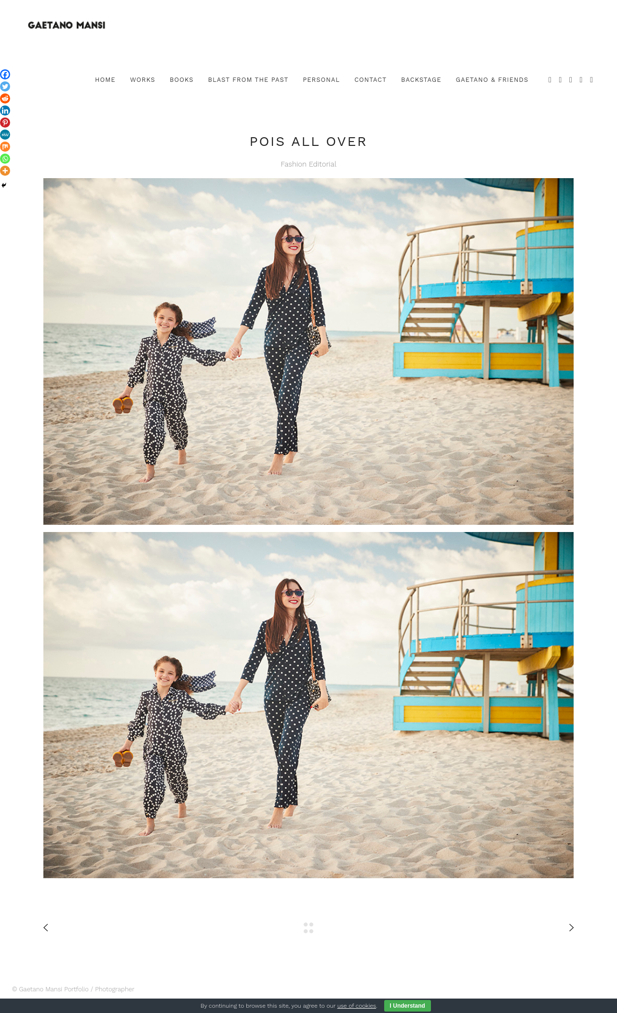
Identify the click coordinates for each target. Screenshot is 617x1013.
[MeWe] (5, 135)
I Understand (407, 1005)
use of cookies (356, 1005)
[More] (5, 171)
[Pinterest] (5, 122)
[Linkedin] (5, 110)
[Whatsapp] (5, 159)
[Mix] (5, 147)
